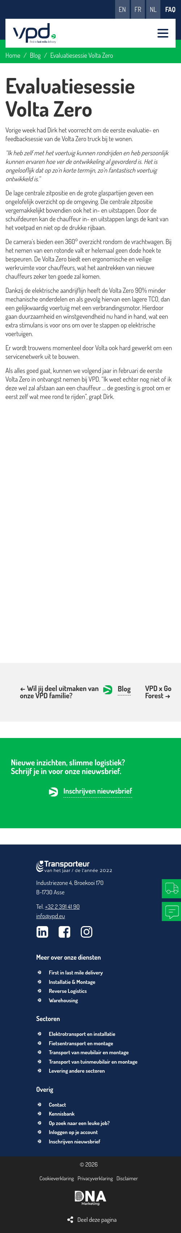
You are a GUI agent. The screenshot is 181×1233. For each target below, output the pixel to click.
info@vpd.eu (50, 916)
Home (12, 55)
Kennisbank (62, 1113)
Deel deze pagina (97, 1219)
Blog (35, 55)
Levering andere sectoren (77, 1070)
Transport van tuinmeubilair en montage (93, 1061)
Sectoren (48, 1019)
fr (138, 9)
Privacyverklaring (95, 1178)
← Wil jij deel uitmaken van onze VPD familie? (59, 692)
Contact (57, 1104)
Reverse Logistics (68, 990)
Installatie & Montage (72, 981)
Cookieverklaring (56, 1178)
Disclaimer (127, 1178)
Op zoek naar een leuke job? (79, 1123)
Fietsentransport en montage (81, 1043)
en (122, 9)
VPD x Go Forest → (158, 692)
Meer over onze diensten (68, 957)
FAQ (170, 9)
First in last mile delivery (76, 972)
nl (153, 9)
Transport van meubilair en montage (89, 1052)
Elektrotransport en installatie (82, 1033)
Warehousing (63, 1000)
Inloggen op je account (73, 1132)
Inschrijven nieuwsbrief (97, 791)
